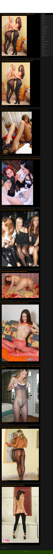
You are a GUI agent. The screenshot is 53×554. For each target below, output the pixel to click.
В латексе (43, 22)
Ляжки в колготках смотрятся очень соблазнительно (14, 271)
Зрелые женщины (44, 31)
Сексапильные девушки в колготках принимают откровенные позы (17, 14)
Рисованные (44, 46)
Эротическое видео (45, 55)
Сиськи (43, 49)
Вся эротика (6, 11)
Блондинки (43, 17)
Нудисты (43, 39)
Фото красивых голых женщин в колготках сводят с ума (14, 110)
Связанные (43, 47)
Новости (43, 38)
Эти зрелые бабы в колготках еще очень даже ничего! (14, 427)
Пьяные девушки (44, 44)
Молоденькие (44, 33)
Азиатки (43, 15)
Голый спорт (44, 30)
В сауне (43, 23)
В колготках (43, 20)
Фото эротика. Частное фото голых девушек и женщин (24, 1)
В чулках (43, 25)
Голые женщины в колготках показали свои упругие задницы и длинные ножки (20, 158)
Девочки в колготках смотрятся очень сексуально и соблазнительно (18, 210)
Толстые (43, 52)
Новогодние (43, 36)
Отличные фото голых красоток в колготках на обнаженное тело (17, 60)
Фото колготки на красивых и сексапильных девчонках (14, 303)
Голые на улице (44, 28)
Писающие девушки (45, 41)
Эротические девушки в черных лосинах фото (12, 485)
